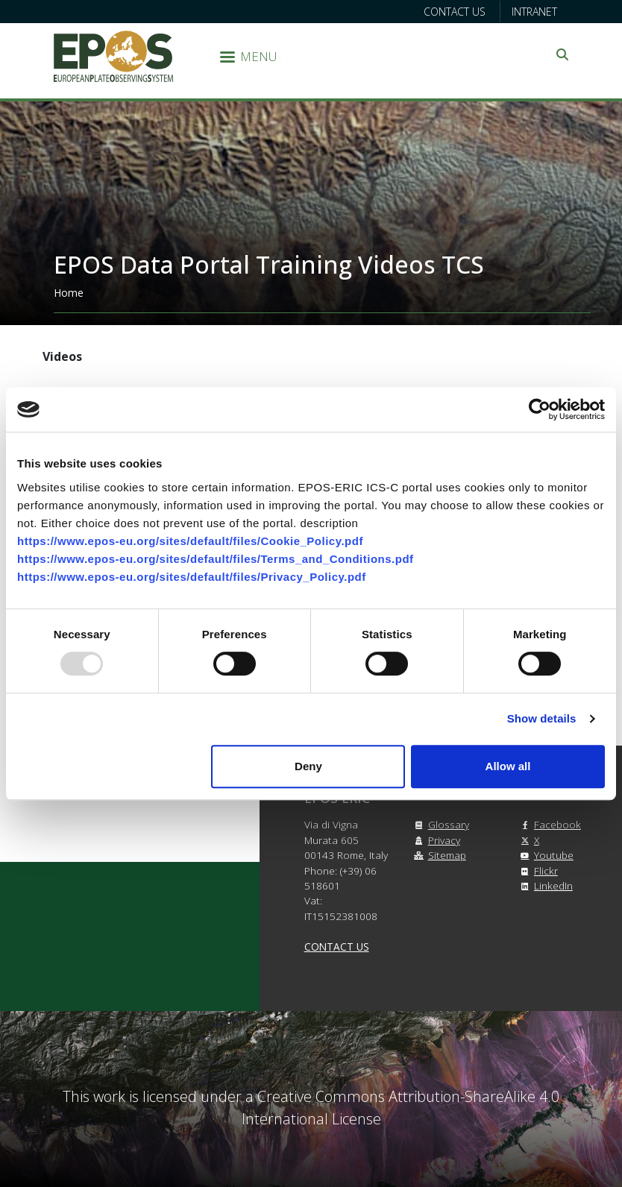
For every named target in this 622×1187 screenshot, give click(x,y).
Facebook (548, 824)
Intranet (534, 11)
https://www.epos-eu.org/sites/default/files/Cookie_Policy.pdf (190, 541)
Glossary (439, 824)
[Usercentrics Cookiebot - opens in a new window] (539, 409)
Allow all (508, 766)
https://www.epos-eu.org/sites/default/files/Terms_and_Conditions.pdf (215, 558)
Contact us (455, 11)
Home (69, 293)
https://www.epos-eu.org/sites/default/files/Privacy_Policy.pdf (191, 576)
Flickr (537, 870)
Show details (542, 718)
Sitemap (438, 855)
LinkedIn (544, 885)
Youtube (545, 855)
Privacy (435, 840)
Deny (308, 766)
